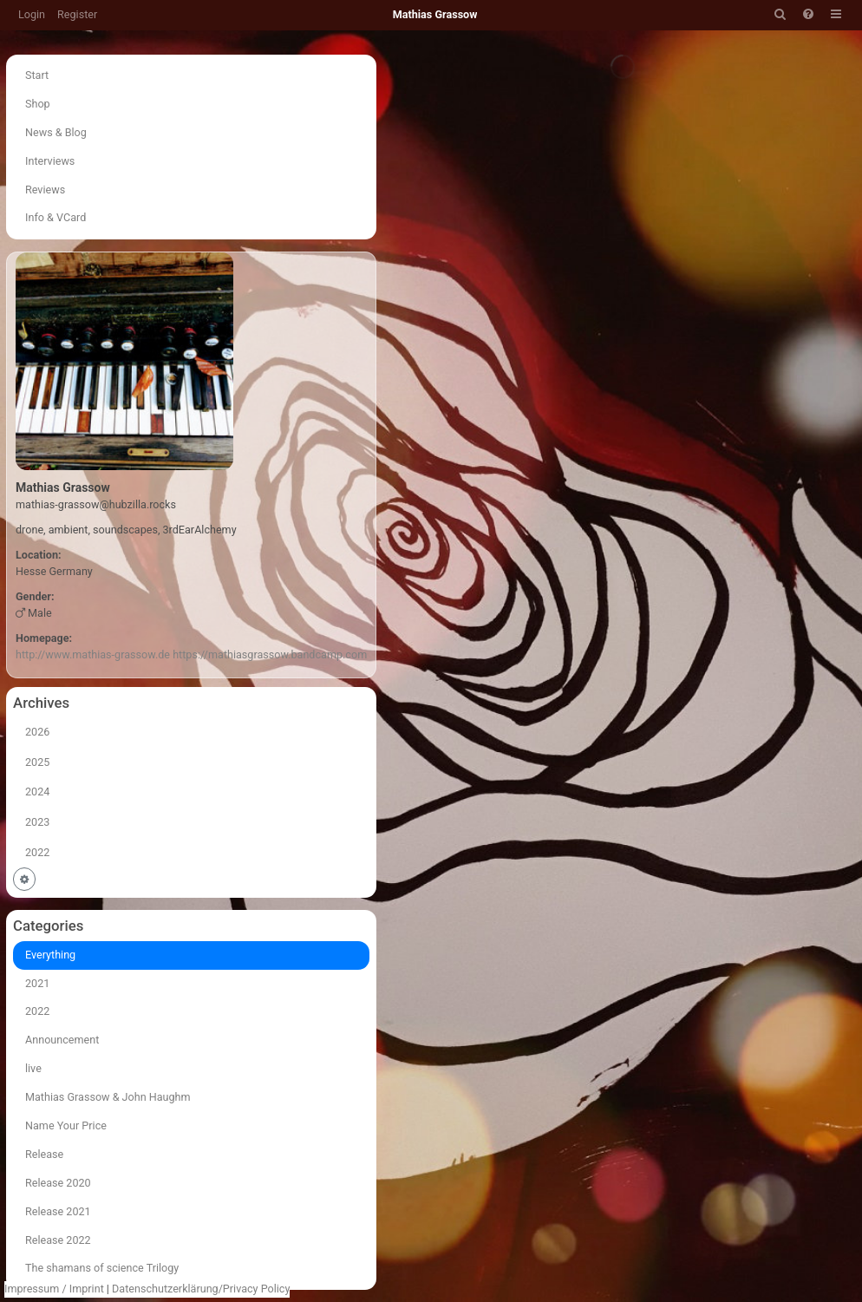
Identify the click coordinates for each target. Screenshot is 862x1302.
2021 (37, 983)
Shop (37, 103)
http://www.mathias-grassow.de (93, 654)
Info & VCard (55, 217)
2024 (37, 791)
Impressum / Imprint (54, 1288)
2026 (37, 731)
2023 (37, 821)
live (33, 1068)
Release (44, 1154)
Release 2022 (58, 1239)
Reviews (45, 189)
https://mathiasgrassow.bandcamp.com (270, 654)
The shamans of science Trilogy (102, 1267)
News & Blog (56, 132)
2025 (37, 762)
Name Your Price (66, 1125)
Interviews (50, 160)
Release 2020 (58, 1182)
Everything (50, 954)
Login (31, 14)
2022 (37, 852)
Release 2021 (58, 1211)
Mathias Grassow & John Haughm (108, 1096)
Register (77, 14)
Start (37, 75)
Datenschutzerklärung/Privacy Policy (201, 1288)
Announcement (62, 1039)
